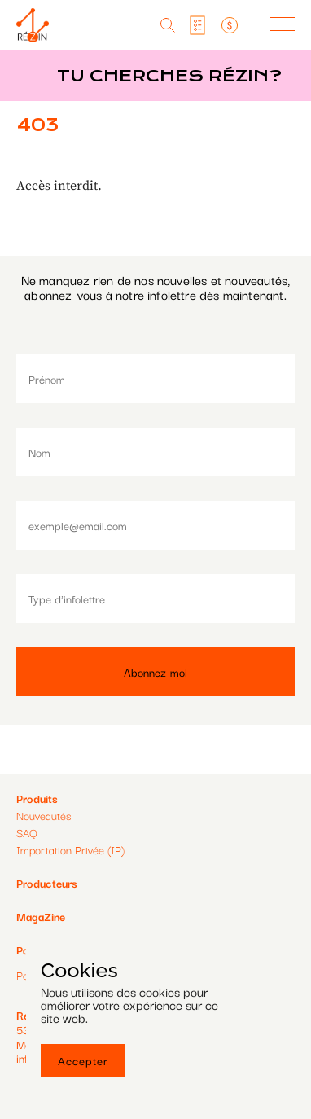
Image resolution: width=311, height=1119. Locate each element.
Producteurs (46, 883)
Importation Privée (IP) (70, 849)
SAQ (26, 832)
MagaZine (40, 916)
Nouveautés (43, 815)
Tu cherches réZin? (169, 76)
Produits (37, 798)
